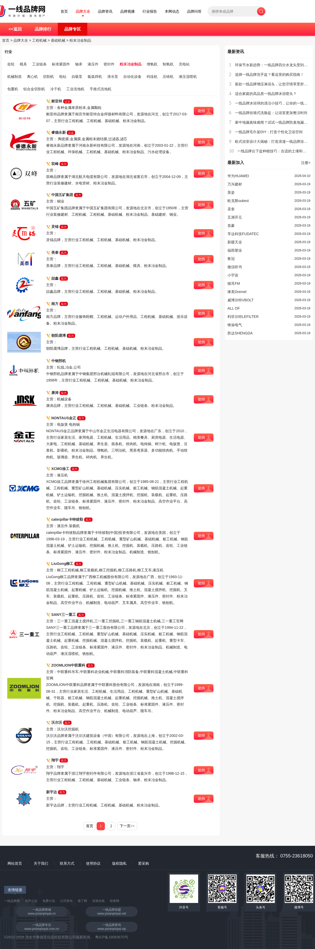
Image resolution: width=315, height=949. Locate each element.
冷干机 (55, 89)
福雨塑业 (234, 250)
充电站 (184, 64)
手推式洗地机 (100, 89)
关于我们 (41, 863)
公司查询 (66, 901)
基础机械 (58, 40)
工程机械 (39, 40)
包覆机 (12, 89)
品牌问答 (194, 11)
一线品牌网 (12, 901)
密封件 (109, 64)
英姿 (231, 192)
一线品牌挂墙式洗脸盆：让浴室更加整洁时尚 (271, 113)
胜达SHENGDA (240, 333)
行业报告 (149, 11)
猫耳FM (233, 283)
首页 (64, 11)
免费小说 (48, 901)
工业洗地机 (75, 89)
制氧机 (168, 64)
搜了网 (82, 901)
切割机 (48, 76)
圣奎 (231, 209)
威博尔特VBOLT (240, 300)
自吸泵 (76, 76)
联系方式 (67, 863)
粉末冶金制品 (80, 40)
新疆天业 (234, 242)
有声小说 (31, 901)
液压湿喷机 (188, 76)
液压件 (93, 64)
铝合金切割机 (34, 89)
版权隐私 (119, 863)
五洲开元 (234, 217)
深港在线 (98, 901)
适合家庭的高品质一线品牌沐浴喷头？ (266, 94)
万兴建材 (234, 184)
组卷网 (114, 901)
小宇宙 (232, 275)
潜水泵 (112, 76)
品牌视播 (127, 11)
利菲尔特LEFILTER (243, 317)
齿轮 (11, 64)
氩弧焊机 (95, 76)
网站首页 (15, 863)
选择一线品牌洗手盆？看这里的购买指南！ (269, 74)
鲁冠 (231, 259)
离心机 (32, 76)
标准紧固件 (61, 64)
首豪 (231, 225)
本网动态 (172, 11)
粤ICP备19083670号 (111, 937)
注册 (305, 163)
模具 (23, 64)
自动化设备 (132, 76)
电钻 (62, 76)
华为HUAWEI (238, 176)
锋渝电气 (234, 325)
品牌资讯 (105, 11)
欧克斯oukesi (238, 201)
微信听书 (234, 267)
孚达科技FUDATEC (243, 234)
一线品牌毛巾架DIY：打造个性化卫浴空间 (269, 132)
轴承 (78, 64)
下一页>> (127, 826)
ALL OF (233, 308)
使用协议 (93, 863)
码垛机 (152, 76)
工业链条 (39, 64)
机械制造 (14, 76)
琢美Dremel (236, 292)
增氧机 (152, 64)
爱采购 (143, 863)
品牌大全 (83, 11)
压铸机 (168, 76)
